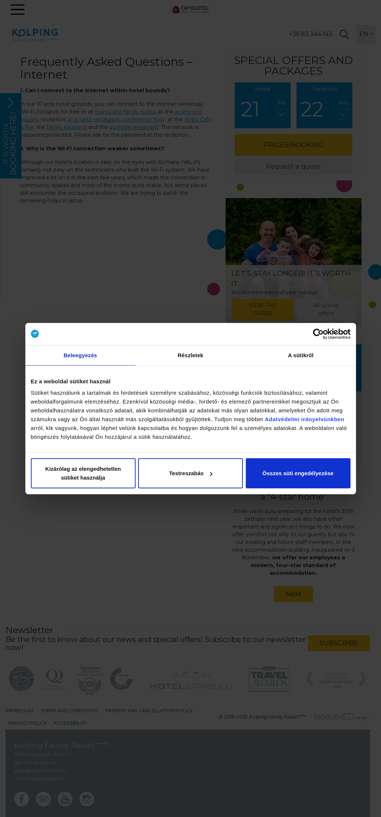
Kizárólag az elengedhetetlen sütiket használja (83, 473)
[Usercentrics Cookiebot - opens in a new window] (318, 333)
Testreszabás (190, 473)
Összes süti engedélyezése (297, 473)
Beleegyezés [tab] (80, 355)
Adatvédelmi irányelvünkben (304, 419)
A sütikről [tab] (301, 355)
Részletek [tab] (190, 355)
